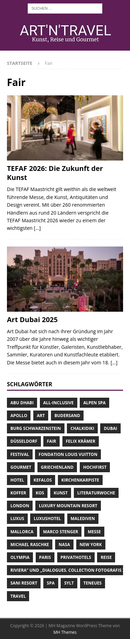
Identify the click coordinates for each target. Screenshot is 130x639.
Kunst (61, 493)
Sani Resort (23, 583)
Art (41, 415)
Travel (18, 596)
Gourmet (20, 467)
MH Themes (65, 632)
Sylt (69, 583)
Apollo (18, 415)
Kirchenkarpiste (80, 480)
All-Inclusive (58, 403)
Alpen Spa (94, 403)
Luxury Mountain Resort (68, 506)
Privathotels (76, 557)
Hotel (17, 480)
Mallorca (22, 532)
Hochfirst (95, 467)
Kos (40, 493)
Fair (51, 441)
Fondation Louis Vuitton (67, 454)
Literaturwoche (96, 493)
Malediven (83, 518)
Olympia (19, 557)
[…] (37, 228)
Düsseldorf (23, 441)
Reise (106, 557)
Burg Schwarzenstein (35, 428)
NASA (64, 544)
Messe (94, 532)
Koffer (18, 493)
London (19, 506)
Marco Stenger (60, 532)
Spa (50, 583)
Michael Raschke (29, 544)
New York (91, 544)
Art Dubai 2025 (32, 319)
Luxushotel (47, 518)
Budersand (67, 415)
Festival (19, 454)
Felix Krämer (80, 441)
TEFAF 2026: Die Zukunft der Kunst (55, 173)
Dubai (110, 428)
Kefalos (43, 480)
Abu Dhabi (22, 403)
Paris (45, 557)
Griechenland (57, 467)
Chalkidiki (82, 428)
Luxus (17, 518)
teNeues (93, 583)
